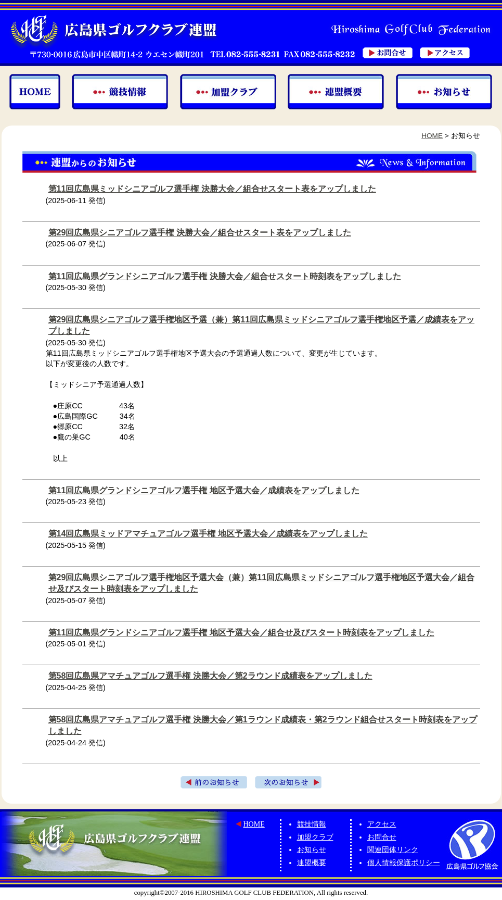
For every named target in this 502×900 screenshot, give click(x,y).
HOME (432, 136)
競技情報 (311, 824)
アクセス (381, 824)
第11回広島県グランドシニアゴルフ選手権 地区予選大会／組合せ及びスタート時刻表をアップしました (241, 632)
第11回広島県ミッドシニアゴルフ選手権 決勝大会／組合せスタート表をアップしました (212, 188)
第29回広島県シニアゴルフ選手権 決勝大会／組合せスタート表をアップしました (199, 232)
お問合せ (381, 837)
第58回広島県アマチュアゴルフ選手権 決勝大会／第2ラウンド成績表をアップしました (210, 675)
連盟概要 (311, 863)
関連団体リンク (392, 850)
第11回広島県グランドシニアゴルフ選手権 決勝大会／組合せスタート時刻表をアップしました (224, 276)
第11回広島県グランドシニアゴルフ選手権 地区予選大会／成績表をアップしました (203, 490)
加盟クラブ (315, 837)
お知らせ (311, 850)
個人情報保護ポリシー (403, 863)
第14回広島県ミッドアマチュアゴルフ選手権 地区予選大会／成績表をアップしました (208, 533)
